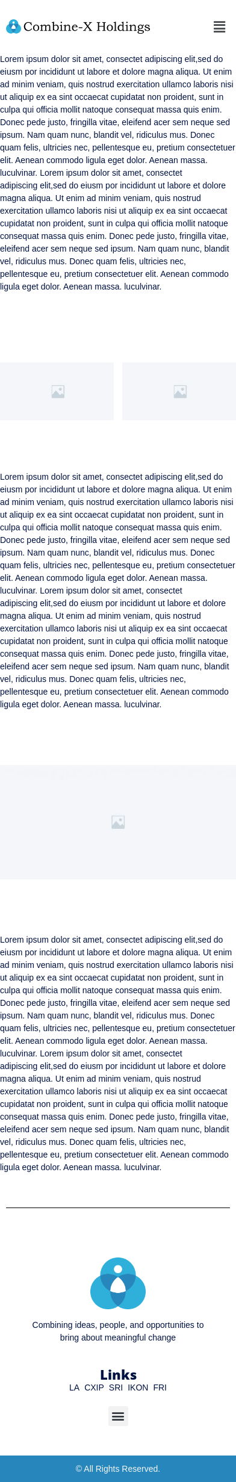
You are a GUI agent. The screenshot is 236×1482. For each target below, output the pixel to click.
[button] (220, 26)
